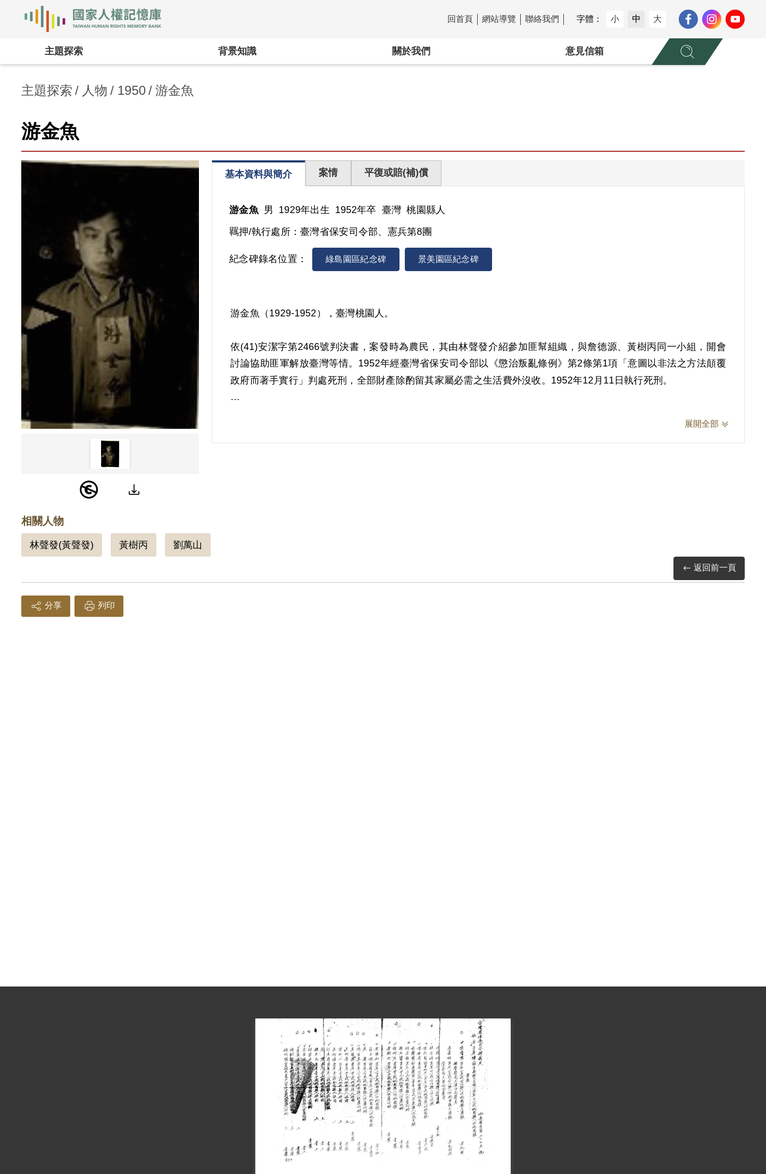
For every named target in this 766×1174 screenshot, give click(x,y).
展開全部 (702, 423)
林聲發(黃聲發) (62, 545)
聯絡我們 (542, 18)
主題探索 (64, 51)
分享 (46, 606)
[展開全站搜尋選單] (687, 51)
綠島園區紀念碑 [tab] (356, 259)
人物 (94, 90)
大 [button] (657, 18)
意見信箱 (584, 51)
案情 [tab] (328, 172)
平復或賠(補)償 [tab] (396, 172)
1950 (132, 90)
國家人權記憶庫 (99, 19)
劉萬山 (187, 545)
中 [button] (636, 18)
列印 (99, 606)
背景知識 (237, 51)
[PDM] (89, 489)
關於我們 (411, 51)
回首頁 (460, 18)
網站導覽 (499, 18)
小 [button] (615, 18)
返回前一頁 (709, 568)
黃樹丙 (133, 545)
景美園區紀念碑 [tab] (448, 259)
